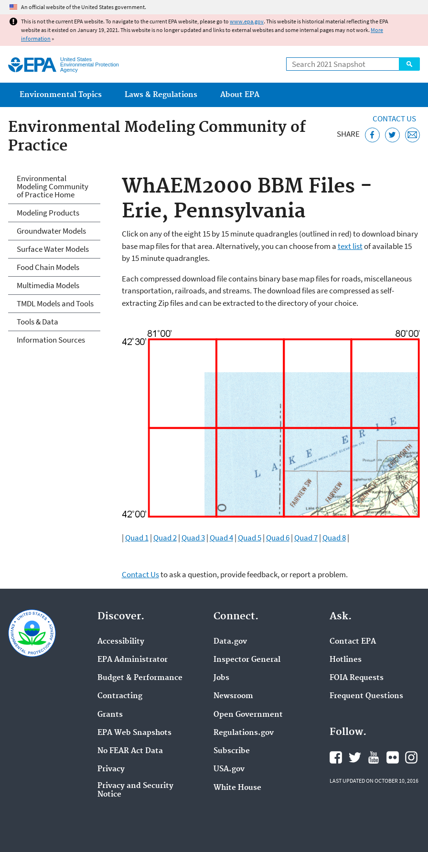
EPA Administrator (132, 660)
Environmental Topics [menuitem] (61, 94)
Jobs (221, 678)
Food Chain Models (48, 267)
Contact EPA (353, 641)
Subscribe (232, 751)
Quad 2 (165, 537)
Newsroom (233, 696)
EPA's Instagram (411, 757)
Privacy (111, 769)
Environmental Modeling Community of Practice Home (52, 186)
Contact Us (394, 118)
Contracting (119, 696)
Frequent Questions (366, 696)
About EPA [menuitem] (239, 94)
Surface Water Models (53, 249)
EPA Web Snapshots (134, 733)
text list (350, 246)
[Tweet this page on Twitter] (392, 135)
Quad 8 (334, 537)
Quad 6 (277, 537)
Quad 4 (221, 537)
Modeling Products (48, 212)
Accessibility (120, 641)
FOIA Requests (357, 678)
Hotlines (346, 660)
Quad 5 (249, 537)
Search (409, 64)
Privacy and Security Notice (135, 790)
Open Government (248, 715)
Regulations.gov (244, 733)
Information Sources (51, 339)
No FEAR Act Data (130, 751)
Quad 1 (137, 537)
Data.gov (230, 641)
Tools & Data (37, 321)
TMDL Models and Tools (55, 303)
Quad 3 (193, 537)
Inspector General (247, 660)
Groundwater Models (51, 231)
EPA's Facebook (336, 757)
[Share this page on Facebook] (372, 135)
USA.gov (229, 769)
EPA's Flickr (392, 757)
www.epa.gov (247, 21)
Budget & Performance (139, 678)
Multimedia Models (48, 285)
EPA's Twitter (355, 757)
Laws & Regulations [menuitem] (161, 94)
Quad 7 (306, 537)
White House (237, 788)
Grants (110, 715)
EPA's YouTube (373, 757)
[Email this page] (412, 135)
